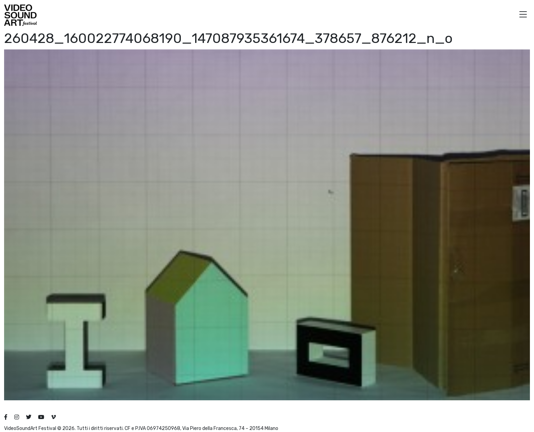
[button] (523, 15)
